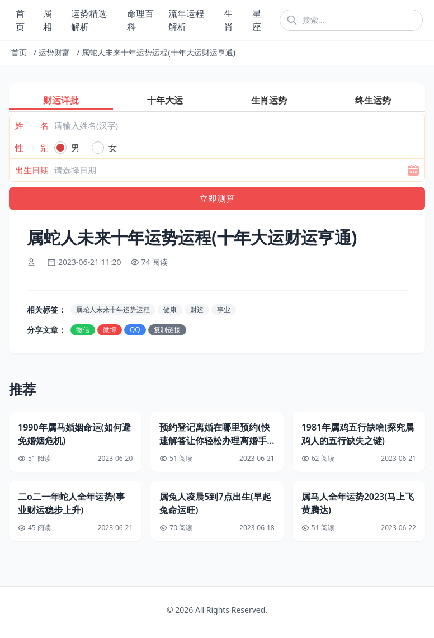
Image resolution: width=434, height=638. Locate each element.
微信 (82, 329)
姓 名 (32, 125)
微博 (109, 329)
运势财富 (54, 52)
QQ (135, 329)
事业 (223, 309)
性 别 (32, 147)
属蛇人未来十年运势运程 (113, 309)
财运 (197, 309)
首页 (19, 52)
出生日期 (32, 170)
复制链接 (167, 329)
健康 (170, 309)
